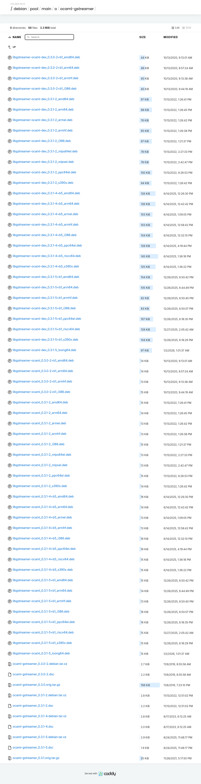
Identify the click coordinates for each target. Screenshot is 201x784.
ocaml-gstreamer (77, 8)
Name (17, 36)
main (46, 8)
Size (142, 37)
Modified (171, 37)
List (175, 27)
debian (20, 8)
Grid (186, 27)
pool (34, 8)
